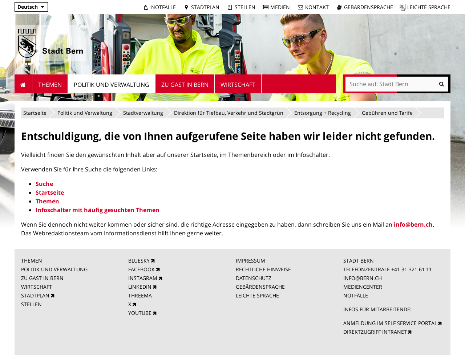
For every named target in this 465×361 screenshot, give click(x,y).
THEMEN (31, 260)
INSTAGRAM (142, 278)
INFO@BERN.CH (362, 278)
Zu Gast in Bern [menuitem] (185, 85)
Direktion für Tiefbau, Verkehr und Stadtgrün (228, 112)
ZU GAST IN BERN (42, 278)
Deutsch (27, 6)
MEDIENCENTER (362, 286)
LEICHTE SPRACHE (257, 295)
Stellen (245, 7)
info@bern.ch (413, 224)
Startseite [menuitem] (23, 83)
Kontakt (317, 7)
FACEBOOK (141, 269)
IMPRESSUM (250, 260)
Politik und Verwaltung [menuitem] (111, 85)
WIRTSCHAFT (36, 286)
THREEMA (140, 295)
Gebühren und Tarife (387, 112)
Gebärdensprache (368, 7)
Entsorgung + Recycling (322, 112)
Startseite (34, 112)
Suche (44, 184)
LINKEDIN (139, 286)
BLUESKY (139, 260)
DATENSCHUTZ (253, 278)
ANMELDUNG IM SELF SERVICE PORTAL (390, 323)
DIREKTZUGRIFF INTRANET (375, 331)
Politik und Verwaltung (84, 112)
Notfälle (163, 7)
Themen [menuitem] (50, 85)
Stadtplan (205, 7)
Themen (47, 201)
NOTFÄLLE (355, 295)
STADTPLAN (35, 295)
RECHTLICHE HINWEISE (263, 269)
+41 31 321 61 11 (411, 269)
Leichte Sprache (428, 7)
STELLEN (31, 304)
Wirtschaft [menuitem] (238, 85)
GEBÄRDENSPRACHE (260, 286)
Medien (280, 7)
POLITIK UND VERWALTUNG (54, 269)
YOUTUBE (139, 312)
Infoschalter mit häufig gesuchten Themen (97, 210)
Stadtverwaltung (143, 112)
